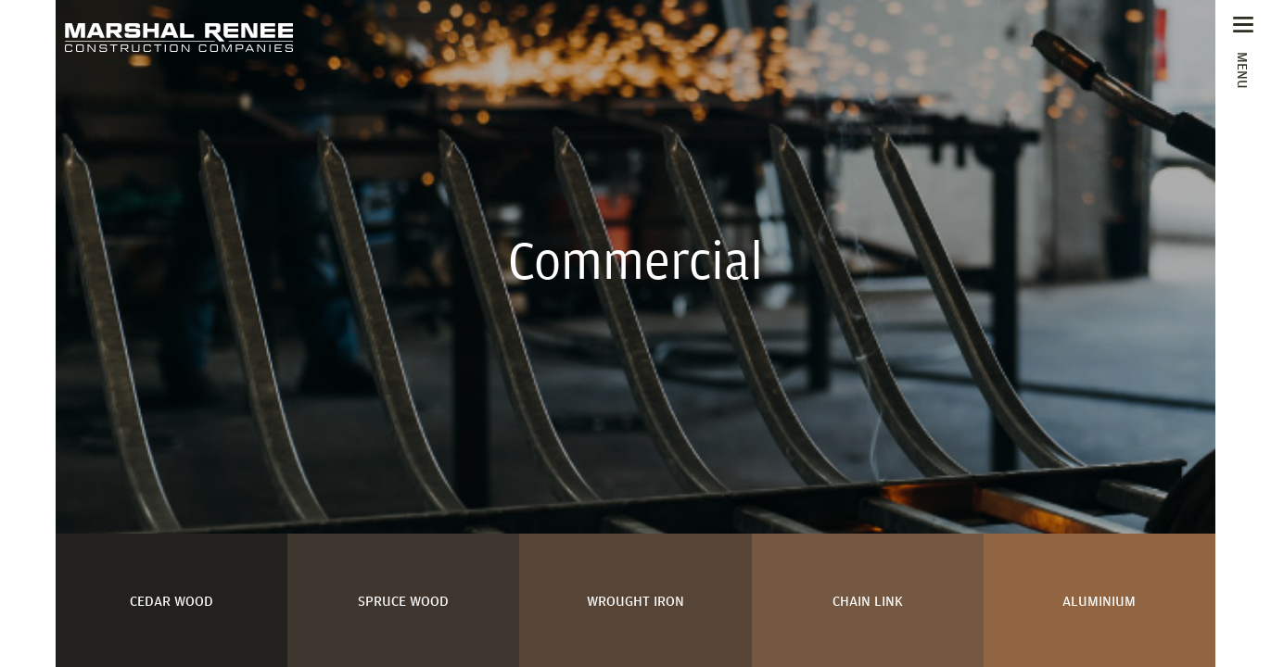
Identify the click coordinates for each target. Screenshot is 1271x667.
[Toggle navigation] (1243, 51)
